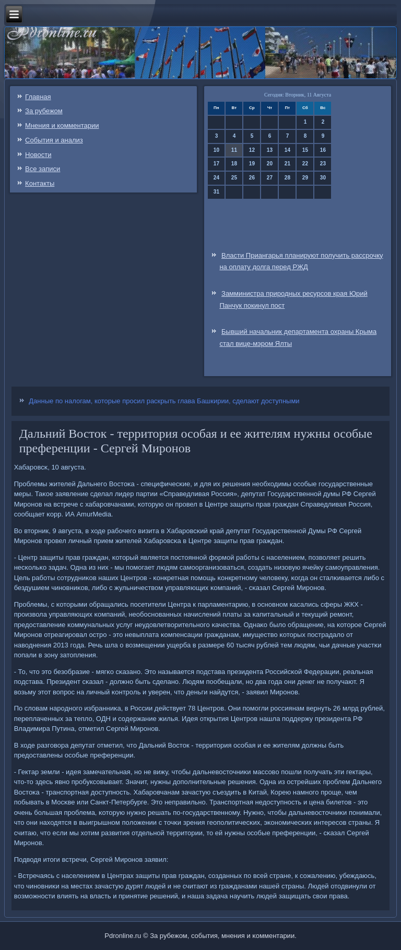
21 (287, 163)
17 (216, 163)
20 (270, 163)
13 (270, 150)
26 (252, 178)
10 (216, 150)
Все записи (42, 169)
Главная (38, 97)
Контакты (39, 183)
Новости (38, 155)
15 (305, 150)
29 (305, 178)
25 (234, 178)
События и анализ (54, 140)
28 (287, 178)
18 (234, 163)
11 (234, 150)
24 (216, 178)
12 (252, 150)
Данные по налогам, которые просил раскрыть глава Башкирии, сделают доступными (164, 401)
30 (323, 178)
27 (270, 178)
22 (305, 163)
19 (252, 163)
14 (287, 150)
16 (323, 150)
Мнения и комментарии (62, 125)
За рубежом (44, 111)
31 (216, 192)
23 (323, 163)
